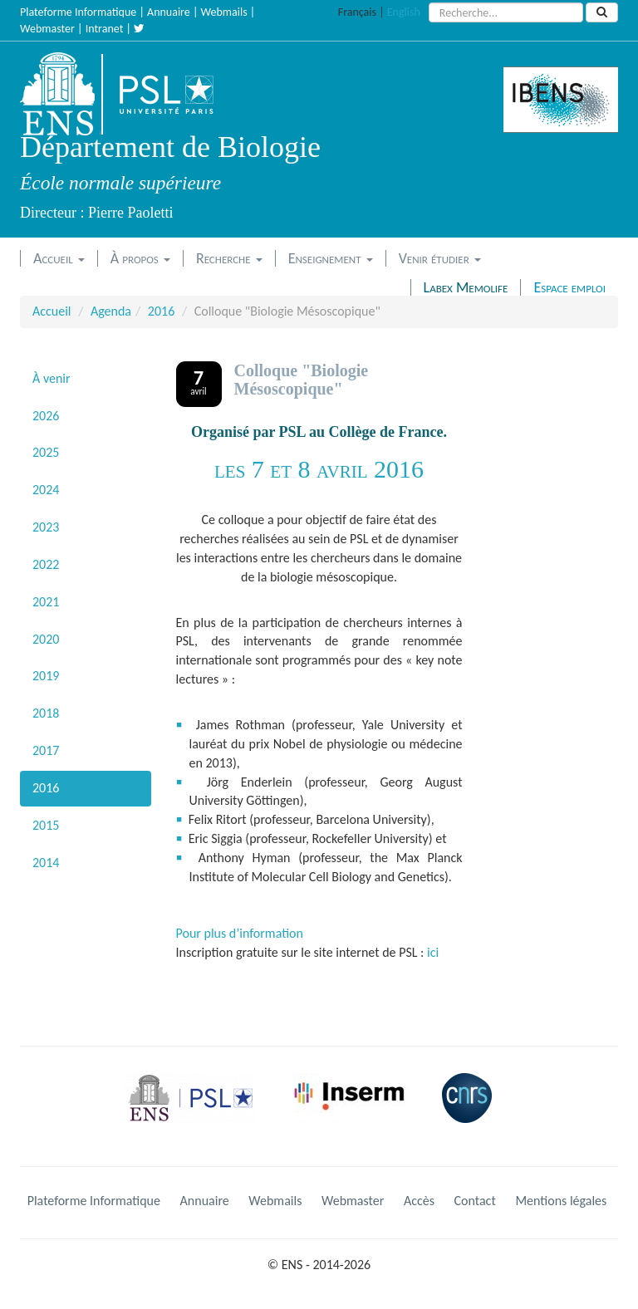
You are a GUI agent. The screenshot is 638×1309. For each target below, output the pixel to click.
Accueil (59, 258)
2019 (45, 676)
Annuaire (168, 12)
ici (433, 952)
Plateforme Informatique (78, 12)
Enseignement (330, 258)
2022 (45, 564)
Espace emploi (569, 287)
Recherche (229, 258)
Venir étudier (440, 258)
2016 (161, 311)
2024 (45, 490)
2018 (45, 713)
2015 (45, 825)
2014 (45, 862)
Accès (419, 1200)
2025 (45, 452)
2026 (45, 416)
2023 (45, 527)
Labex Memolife (466, 287)
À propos (140, 258)
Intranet (105, 29)
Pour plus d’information (239, 933)
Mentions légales (560, 1200)
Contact (475, 1200)
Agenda (111, 311)
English (403, 12)
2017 (45, 750)
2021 (45, 602)
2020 (45, 639)
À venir (51, 378)
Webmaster (47, 29)
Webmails (224, 12)
